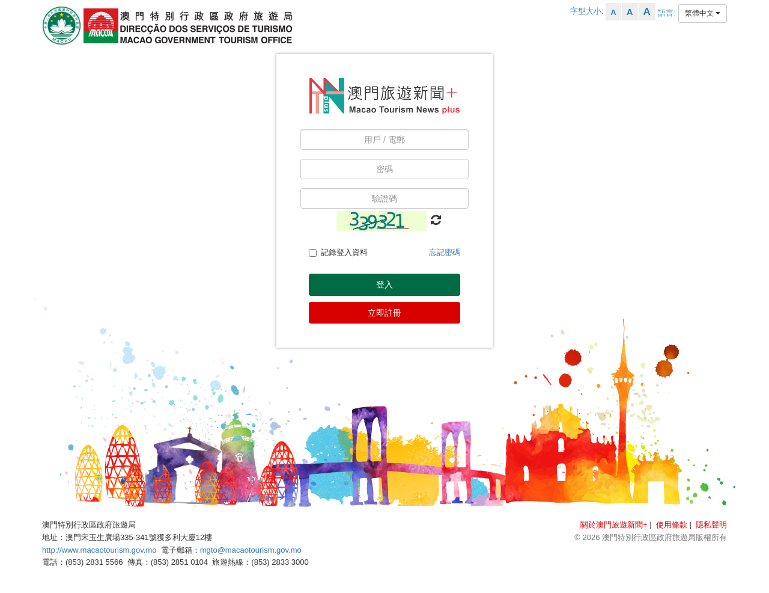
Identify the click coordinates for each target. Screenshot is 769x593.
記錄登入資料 (338, 252)
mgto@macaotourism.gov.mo (251, 550)
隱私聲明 (711, 524)
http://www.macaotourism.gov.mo (99, 550)
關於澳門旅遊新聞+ (614, 524)
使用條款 (671, 524)
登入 (384, 284)
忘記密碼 (444, 252)
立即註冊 (384, 313)
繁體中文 (702, 13)
